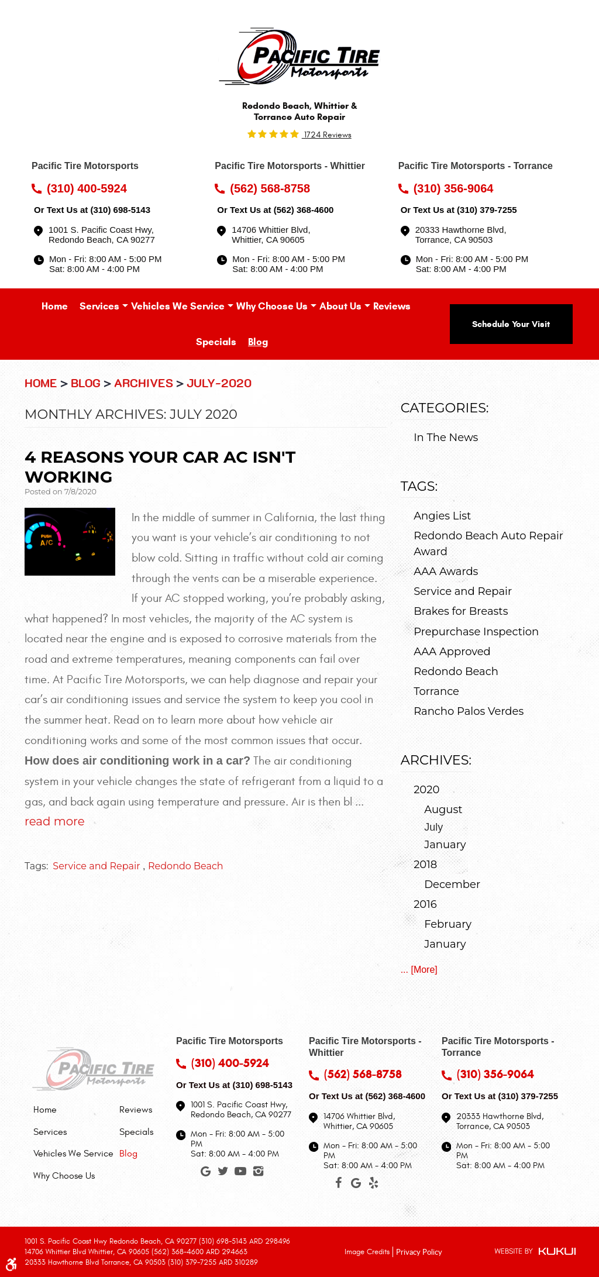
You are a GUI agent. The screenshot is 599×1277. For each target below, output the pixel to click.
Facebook (338, 1185)
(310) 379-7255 (487, 210)
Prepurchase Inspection (476, 631)
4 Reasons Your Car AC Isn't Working (160, 467)
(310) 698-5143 (120, 210)
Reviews (392, 306)
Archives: (436, 760)
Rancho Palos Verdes (469, 711)
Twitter (223, 1173)
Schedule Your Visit (511, 324)
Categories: (445, 408)
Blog (258, 342)
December (452, 884)
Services (99, 306)
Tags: (419, 486)
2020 (426, 789)
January (445, 844)
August (443, 809)
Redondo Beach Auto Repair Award (488, 543)
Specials (216, 342)
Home (55, 306)
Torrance (436, 691)
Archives (143, 384)
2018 (425, 864)
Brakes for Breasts (461, 611)
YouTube (240, 1173)
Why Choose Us (272, 306)
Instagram (258, 1173)
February (447, 924)
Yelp (373, 1185)
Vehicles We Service (178, 306)
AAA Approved (452, 651)
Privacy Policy (419, 1251)
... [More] (419, 970)
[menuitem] (55, 306)
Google (205, 1173)
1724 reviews (327, 135)
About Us (340, 306)
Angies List (442, 516)
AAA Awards (446, 571)
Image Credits (367, 1252)
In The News (446, 437)
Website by (535, 1252)
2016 (425, 904)
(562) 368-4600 (304, 210)
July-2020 (219, 384)
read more (55, 821)
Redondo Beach (185, 866)
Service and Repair (96, 866)
